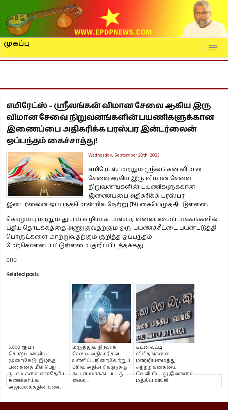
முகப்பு (17, 40)
